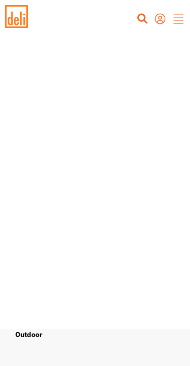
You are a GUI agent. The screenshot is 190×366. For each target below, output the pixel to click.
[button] (179, 19)
